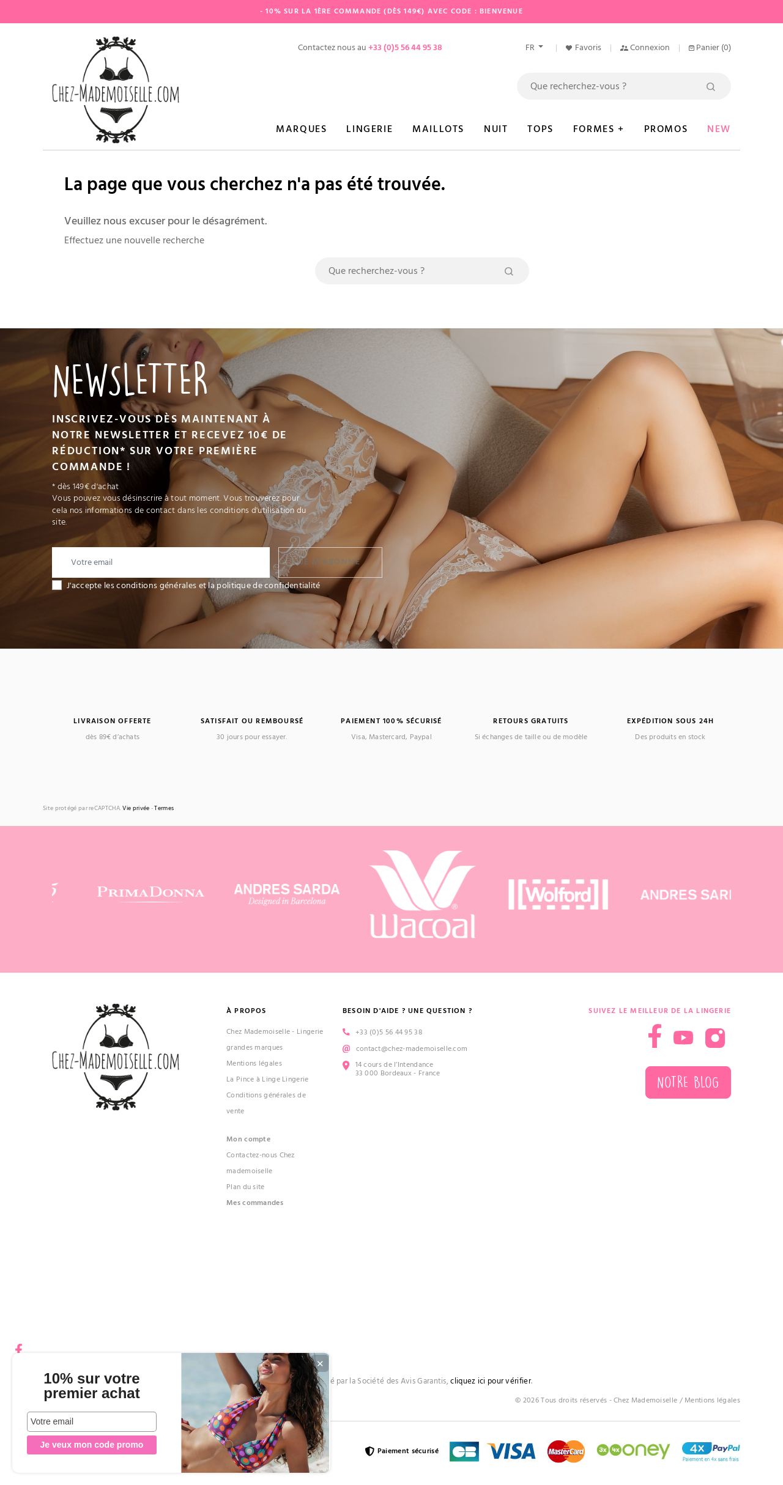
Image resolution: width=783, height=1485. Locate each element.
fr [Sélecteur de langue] (530, 48)
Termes (164, 809)
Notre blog (688, 1082)
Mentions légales (254, 1063)
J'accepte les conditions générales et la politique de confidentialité (194, 586)
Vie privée (135, 809)
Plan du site (245, 1187)
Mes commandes (254, 1203)
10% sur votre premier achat (91, 1386)
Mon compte (248, 1139)
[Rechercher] (624, 86)
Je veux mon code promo (92, 1445)
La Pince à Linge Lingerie (267, 1079)
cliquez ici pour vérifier (490, 1381)
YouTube (683, 1038)
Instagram (715, 1038)
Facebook (18, 1346)
